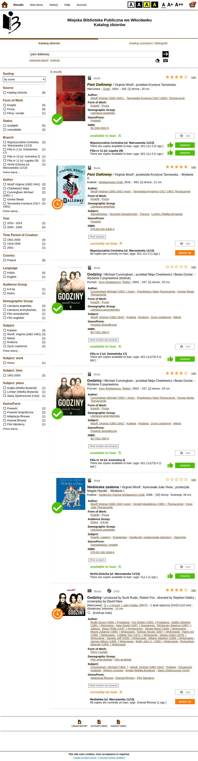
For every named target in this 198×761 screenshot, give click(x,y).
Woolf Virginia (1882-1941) (110, 191)
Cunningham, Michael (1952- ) (109, 667)
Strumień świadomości (123, 214)
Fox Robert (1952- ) (151, 622)
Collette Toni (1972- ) (137, 635)
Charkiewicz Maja (156, 291)
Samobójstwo (98, 214)
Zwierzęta (180, 537)
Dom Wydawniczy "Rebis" (115, 282)
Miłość (177, 317)
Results (19, 4)
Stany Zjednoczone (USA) (173, 670)
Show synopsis (97, 237)
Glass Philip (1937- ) (122, 628)
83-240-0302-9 (99, 128)
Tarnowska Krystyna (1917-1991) (161, 191)
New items (36, 4)
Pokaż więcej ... (11, 172)
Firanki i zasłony (100, 537)
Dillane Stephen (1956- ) (171, 638)
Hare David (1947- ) (136, 625)
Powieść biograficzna (103, 324)
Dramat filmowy (125, 677)
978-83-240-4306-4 (102, 229)
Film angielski (122, 659)
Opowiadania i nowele (104, 544)
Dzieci (94, 522)
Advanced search (39, 60)
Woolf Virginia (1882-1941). (107, 98)
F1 (170, 4)
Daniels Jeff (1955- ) (127, 638)
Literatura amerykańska (104, 309)
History (53, 4)
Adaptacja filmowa (101, 677)
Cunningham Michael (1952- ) (112, 291)
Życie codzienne (161, 317)
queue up (185, 252)
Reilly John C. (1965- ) (157, 641)
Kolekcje (55, 60)
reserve (185, 145)
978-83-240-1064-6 (102, 552)
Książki (94, 105)
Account (82, 4)
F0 (163, 4)
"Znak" (106, 88)
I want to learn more (84, 757)
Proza (105, 105)
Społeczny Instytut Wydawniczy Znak (122, 494)
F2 (179, 4)
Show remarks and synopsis (104, 340)
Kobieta (131, 317)
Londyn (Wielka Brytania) (167, 214)
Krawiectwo (120, 537)
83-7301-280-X (99, 332)
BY (155, 4)
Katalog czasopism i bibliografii (148, 43)
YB (147, 4)
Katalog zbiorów (49, 43)
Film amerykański (101, 659)
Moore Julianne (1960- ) (112, 631)
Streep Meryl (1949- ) (166, 628)
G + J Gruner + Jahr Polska (121, 605)
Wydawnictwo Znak (111, 182)
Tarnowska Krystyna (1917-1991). (156, 98)
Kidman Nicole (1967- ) (159, 631)
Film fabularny (145, 677)
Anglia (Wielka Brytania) (140, 670)
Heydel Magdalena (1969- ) (158, 504)
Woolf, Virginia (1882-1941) (107, 317)
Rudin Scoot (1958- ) (110, 622)
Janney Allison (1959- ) (112, 641)
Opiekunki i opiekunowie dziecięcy (150, 537)
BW (139, 4)
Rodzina (143, 317)
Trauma (144, 214)
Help (67, 4)
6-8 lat (104, 522)
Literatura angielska (102, 113)
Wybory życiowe (113, 670)
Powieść (95, 120)
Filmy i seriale (99, 652)
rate (193, 77)
